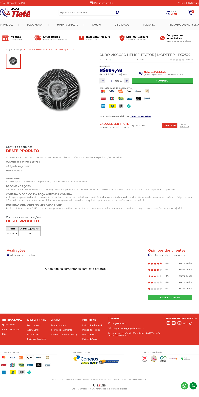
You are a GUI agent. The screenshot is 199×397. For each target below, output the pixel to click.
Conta (174, 13)
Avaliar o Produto (170, 297)
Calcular (170, 125)
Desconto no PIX (14, 3)
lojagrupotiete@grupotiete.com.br (128, 328)
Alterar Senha (33, 330)
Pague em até (103, 3)
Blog (4, 334)
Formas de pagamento (61, 330)
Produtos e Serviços (11, 329)
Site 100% (190, 3)
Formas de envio (58, 325)
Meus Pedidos (33, 334)
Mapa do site (143, 379)
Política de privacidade (92, 325)
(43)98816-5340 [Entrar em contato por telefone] (193, 385)
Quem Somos (8, 324)
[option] (13, 61)
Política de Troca (89, 339)
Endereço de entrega (36, 339)
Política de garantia (91, 330)
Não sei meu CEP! (184, 125)
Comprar (162, 80)
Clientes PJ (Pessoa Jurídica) (64, 334)
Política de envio (89, 334)
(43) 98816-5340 (184, 385)
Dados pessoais (34, 325)
